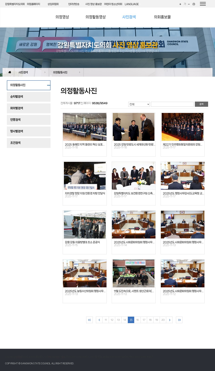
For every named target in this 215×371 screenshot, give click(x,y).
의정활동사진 (60, 72)
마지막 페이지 (179, 320)
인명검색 (15, 119)
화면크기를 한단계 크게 (180, 4)
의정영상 (62, 17)
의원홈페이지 (33, 4)
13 (118, 319)
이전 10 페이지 (99, 320)
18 (150, 319)
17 (144, 319)
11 (106, 319)
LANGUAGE (132, 4)
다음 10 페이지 (169, 320)
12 (112, 319)
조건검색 (15, 142)
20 (163, 319)
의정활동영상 (96, 17)
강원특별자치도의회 (15, 4)
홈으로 (9, 72)
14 (124, 319)
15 (131, 319)
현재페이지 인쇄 (194, 4)
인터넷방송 (73, 4)
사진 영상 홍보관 (93, 4)
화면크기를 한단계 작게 (189, 4)
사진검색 (129, 17)
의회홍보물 (162, 17)
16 (137, 319)
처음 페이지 (89, 320)
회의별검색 (16, 108)
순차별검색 (16, 96)
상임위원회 (53, 4)
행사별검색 (16, 131)
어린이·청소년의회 (113, 4)
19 (156, 319)
